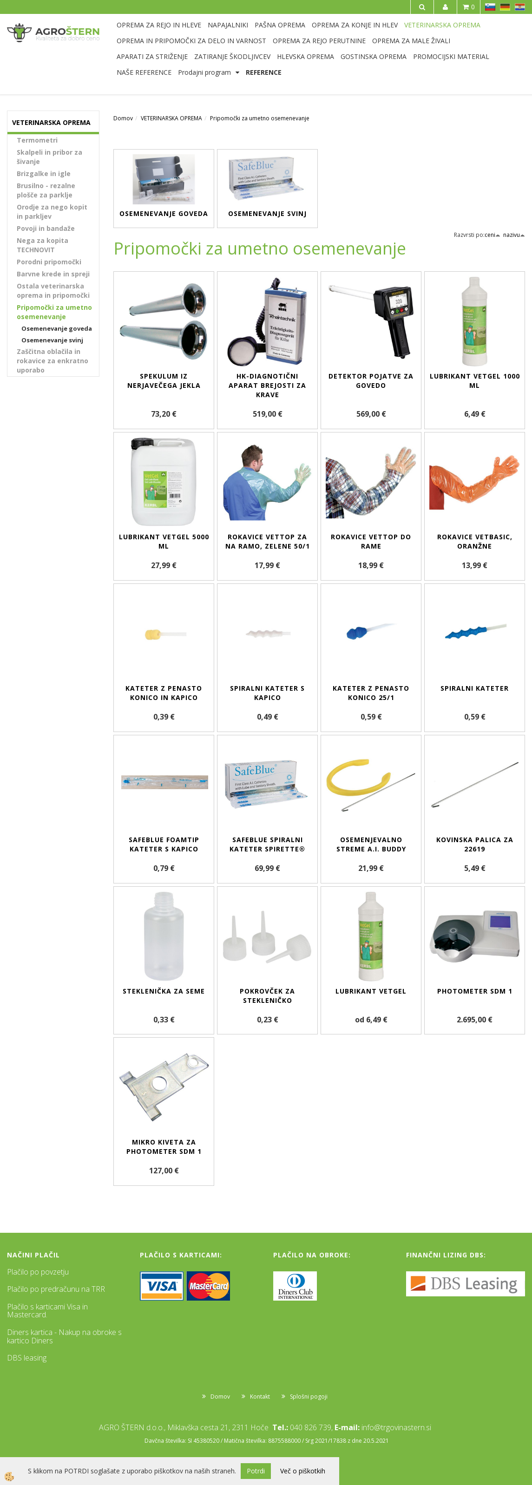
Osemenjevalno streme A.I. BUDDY (371, 844)
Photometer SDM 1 (474, 991)
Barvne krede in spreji (53, 273)
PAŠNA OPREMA (280, 24)
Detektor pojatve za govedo (371, 381)
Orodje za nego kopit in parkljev (52, 212)
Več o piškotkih (302, 1470)
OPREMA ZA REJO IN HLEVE (159, 24)
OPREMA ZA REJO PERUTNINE (319, 40)
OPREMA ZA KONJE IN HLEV (355, 24)
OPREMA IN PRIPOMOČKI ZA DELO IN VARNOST (191, 40)
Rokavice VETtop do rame (371, 541)
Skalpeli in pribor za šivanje (49, 157)
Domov (123, 118)
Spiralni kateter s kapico (267, 693)
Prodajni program (204, 72)
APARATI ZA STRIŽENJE (152, 56)
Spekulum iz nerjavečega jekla (164, 381)
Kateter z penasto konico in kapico (163, 693)
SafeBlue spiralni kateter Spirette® (267, 844)
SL (490, 7)
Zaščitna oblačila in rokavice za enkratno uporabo (52, 360)
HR (520, 7)
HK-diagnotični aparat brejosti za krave (267, 385)
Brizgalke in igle (44, 173)
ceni (492, 235)
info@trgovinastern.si (396, 1427)
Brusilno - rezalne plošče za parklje (46, 190)
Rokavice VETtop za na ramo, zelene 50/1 (267, 541)
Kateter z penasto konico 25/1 (371, 693)
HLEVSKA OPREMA (305, 56)
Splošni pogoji (309, 1396)
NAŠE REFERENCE (144, 72)
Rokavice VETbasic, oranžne (474, 541)
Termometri (37, 140)
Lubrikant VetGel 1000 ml (475, 381)
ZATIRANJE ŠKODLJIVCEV (232, 56)
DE (505, 7)
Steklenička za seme (164, 991)
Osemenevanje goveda (56, 328)
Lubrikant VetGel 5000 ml (164, 541)
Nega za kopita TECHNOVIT (42, 245)
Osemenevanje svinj (52, 340)
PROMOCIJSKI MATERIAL (451, 56)
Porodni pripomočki (49, 261)
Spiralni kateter (474, 688)
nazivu (514, 235)
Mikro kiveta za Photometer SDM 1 (164, 1147)
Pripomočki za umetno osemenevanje (54, 312)
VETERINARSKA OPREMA (442, 24)
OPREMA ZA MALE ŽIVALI (411, 40)
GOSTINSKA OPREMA (374, 56)
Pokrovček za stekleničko (267, 996)
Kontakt (260, 1396)
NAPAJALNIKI (228, 24)
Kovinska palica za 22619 (474, 844)
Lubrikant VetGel (371, 991)
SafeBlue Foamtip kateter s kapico (164, 844)
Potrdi (256, 1470)
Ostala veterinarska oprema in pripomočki (53, 290)
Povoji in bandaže (46, 228)
